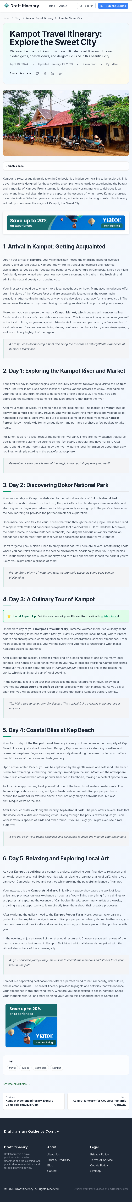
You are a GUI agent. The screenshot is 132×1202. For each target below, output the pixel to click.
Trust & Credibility (58, 1160)
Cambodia (41, 1067)
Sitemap (95, 1171)
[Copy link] (61, 73)
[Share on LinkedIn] (53, 73)
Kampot (56, 1067)
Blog (52, 6)
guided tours (109, 616)
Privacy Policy (99, 1154)
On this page (16, 165)
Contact (52, 1171)
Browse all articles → (16, 1084)
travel (12, 1067)
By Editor (112, 64)
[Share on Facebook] (45, 73)
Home (6, 18)
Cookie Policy (99, 1165)
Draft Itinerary (21, 5)
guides (25, 1067)
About (63, 6)
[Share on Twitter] (37, 73)
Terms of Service (101, 1160)
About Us (53, 1154)
